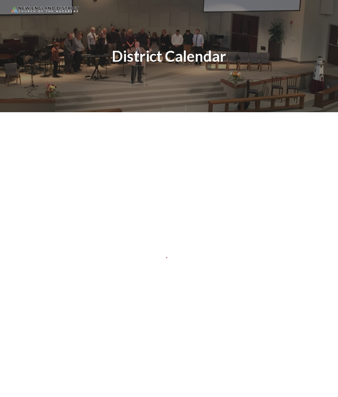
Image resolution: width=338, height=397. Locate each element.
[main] (169, 56)
